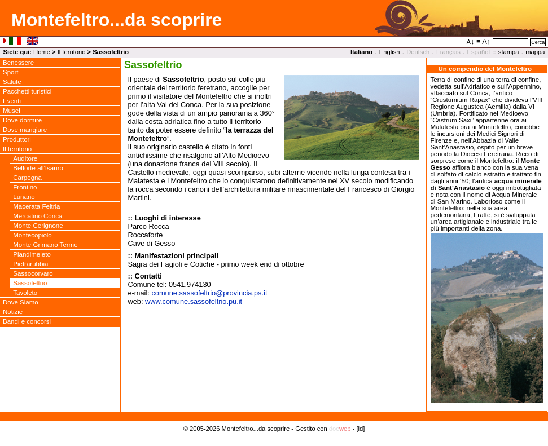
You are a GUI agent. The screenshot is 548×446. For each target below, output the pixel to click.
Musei (11, 110)
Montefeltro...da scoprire (116, 20)
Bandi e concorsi (27, 321)
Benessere (18, 62)
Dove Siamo (20, 302)
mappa (535, 51)
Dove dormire (22, 120)
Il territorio (72, 51)
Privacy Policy (274, 440)
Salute (12, 81)
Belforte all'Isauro (38, 168)
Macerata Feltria (36, 206)
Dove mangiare (25, 129)
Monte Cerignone (38, 225)
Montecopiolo (32, 235)
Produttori (17, 139)
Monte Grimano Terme (45, 244)
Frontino (25, 187)
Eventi (12, 101)
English (389, 51)
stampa (508, 51)
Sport (11, 72)
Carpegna (27, 177)
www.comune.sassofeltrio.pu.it (193, 301)
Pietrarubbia (30, 263)
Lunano (23, 196)
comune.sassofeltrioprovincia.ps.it (209, 293)
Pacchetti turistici (27, 91)
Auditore (25, 158)
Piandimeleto (32, 254)
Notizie (13, 311)
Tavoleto (25, 292)
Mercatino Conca (37, 216)
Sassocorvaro (32, 273)
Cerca (538, 42)
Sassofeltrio (30, 283)
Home (41, 51)
